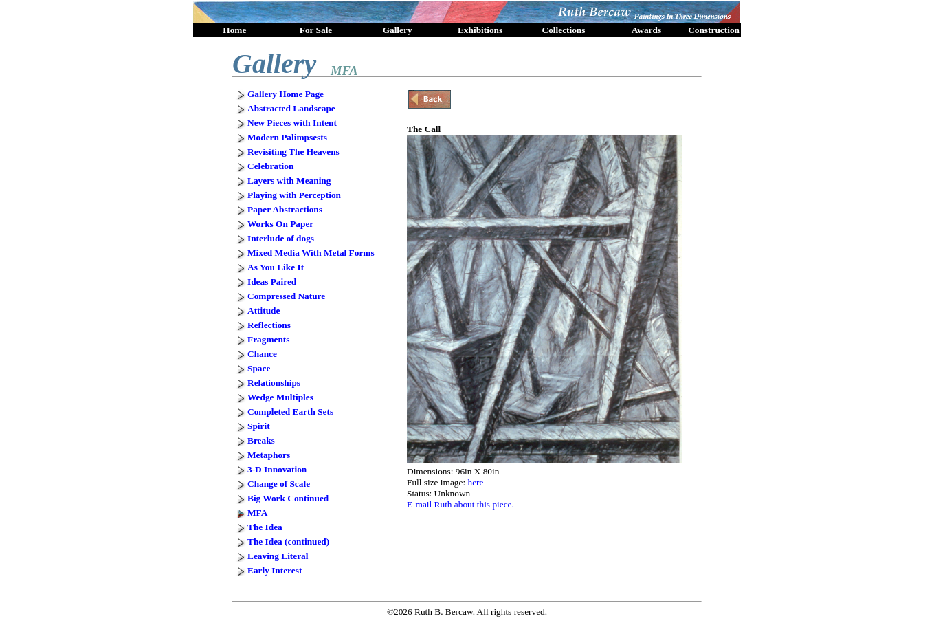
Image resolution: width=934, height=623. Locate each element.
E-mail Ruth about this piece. (460, 504)
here (475, 482)
